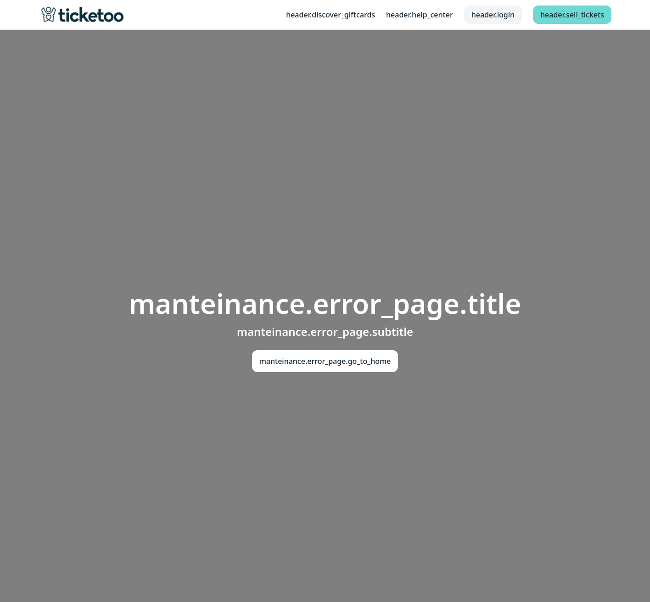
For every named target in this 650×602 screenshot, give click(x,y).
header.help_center (419, 15)
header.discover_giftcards (330, 15)
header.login (493, 15)
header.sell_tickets (572, 15)
